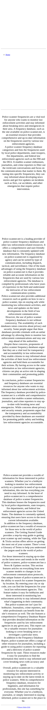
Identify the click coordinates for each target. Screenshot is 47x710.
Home (8, 55)
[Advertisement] (23, 24)
